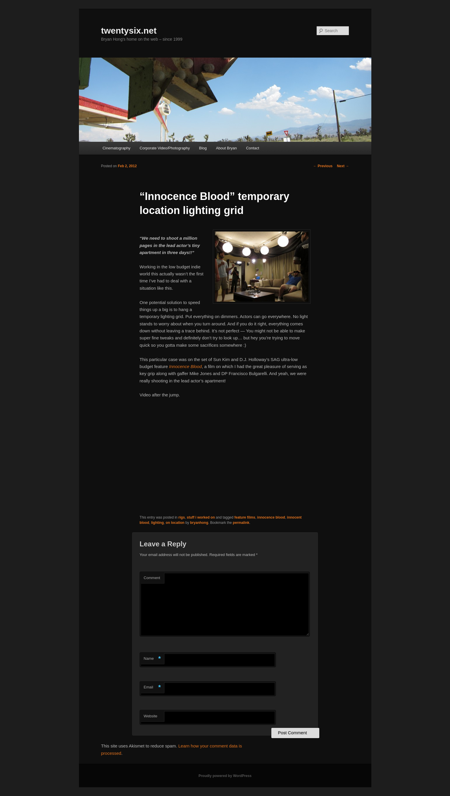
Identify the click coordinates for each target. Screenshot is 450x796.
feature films (245, 517)
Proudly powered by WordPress (225, 776)
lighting (157, 523)
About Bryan (226, 148)
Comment (152, 578)
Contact (252, 148)
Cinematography (116, 148)
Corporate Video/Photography (165, 148)
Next (343, 166)
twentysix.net (129, 30)
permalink (241, 523)
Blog (203, 148)
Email (152, 687)
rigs (181, 517)
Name (152, 659)
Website (150, 716)
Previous (322, 166)
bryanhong (199, 523)
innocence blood (271, 517)
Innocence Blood (185, 366)
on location (175, 523)
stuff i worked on (201, 517)
